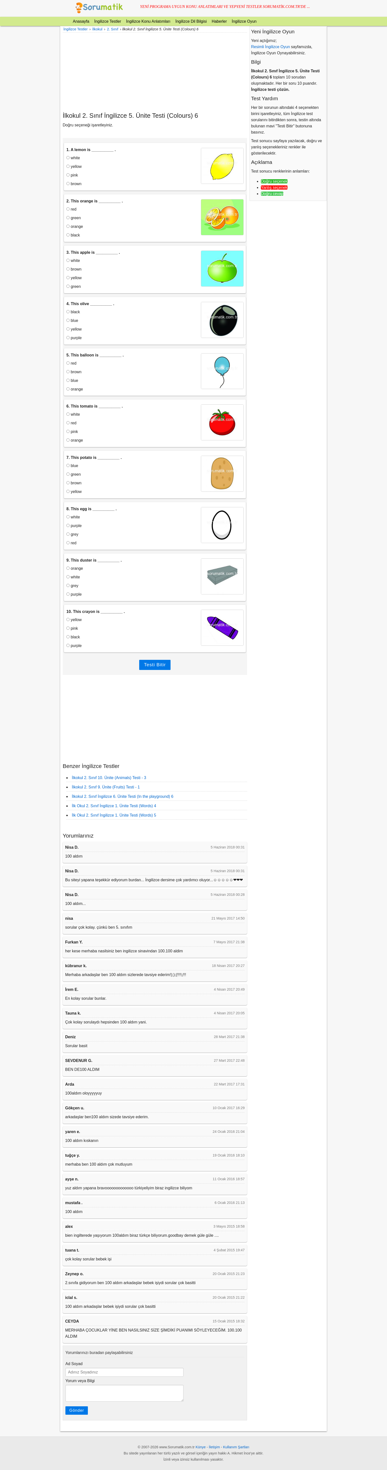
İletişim (214, 1447)
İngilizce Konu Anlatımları (148, 21)
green (73, 218)
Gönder (76, 1410)
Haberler (219, 21)
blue (72, 320)
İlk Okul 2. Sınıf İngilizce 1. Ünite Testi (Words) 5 (114, 815)
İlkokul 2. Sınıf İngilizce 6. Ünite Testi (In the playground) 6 (122, 796)
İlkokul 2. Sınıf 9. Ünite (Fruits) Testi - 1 (106, 787)
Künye (201, 1447)
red (71, 209)
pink (72, 175)
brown (73, 184)
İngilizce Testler (107, 21)
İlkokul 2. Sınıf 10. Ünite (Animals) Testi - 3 (109, 778)
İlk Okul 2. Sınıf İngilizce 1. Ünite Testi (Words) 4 (114, 806)
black (73, 235)
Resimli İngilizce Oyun (270, 47)
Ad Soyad (73, 1364)
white (73, 158)
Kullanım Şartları (236, 1447)
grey (72, 534)
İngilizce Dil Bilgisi (191, 21)
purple (74, 338)
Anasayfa (81, 21)
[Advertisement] (155, 72)
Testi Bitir (155, 664)
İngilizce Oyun (244, 21)
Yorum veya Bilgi (80, 1381)
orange (74, 226)
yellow (74, 166)
